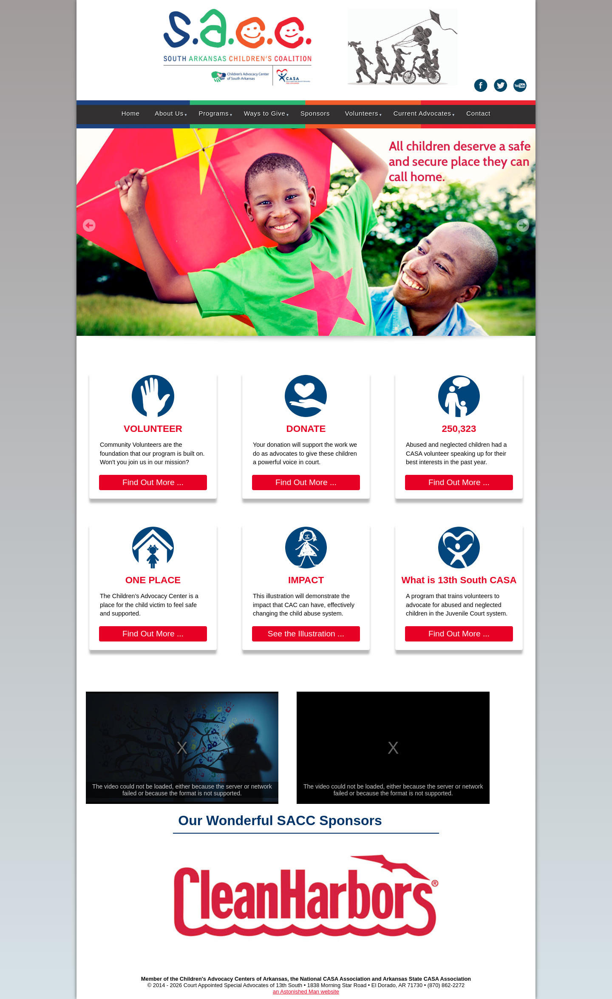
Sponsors (315, 113)
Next (522, 225)
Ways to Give (265, 113)
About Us (169, 113)
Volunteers (361, 113)
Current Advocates (422, 113)
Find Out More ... (153, 482)
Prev (89, 225)
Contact (478, 113)
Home (131, 113)
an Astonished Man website (306, 991)
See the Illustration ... (306, 633)
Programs (213, 113)
